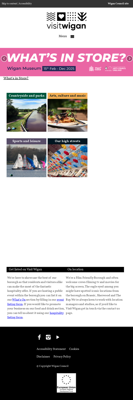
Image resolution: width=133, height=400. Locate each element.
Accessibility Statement (51, 349)
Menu (63, 36)
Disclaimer (43, 356)
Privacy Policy (62, 356)
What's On (19, 299)
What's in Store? (16, 78)
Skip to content (9, 4)
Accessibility (25, 4)
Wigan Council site (118, 4)
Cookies (74, 349)
